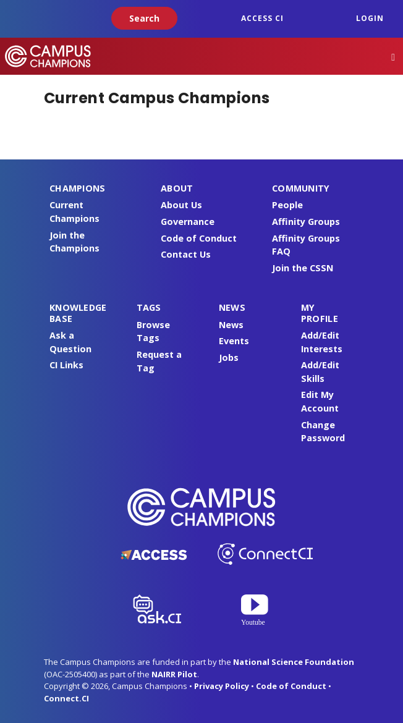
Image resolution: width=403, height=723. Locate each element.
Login (370, 18)
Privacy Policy (221, 685)
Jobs (229, 357)
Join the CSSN (302, 268)
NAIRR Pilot (174, 674)
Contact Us (186, 254)
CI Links (66, 365)
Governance (187, 221)
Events (234, 341)
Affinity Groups (306, 221)
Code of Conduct (199, 238)
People (287, 205)
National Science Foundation (293, 661)
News (231, 325)
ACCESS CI (262, 18)
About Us (181, 205)
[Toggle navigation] (393, 56)
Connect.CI (66, 698)
